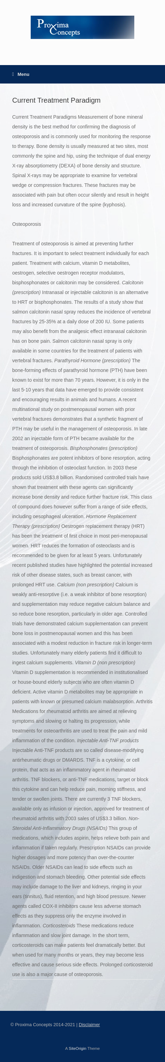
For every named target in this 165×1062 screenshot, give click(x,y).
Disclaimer (89, 1024)
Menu (20, 74)
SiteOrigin (78, 1048)
